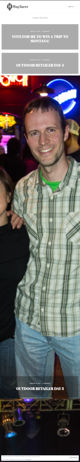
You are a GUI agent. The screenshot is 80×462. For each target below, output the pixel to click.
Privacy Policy (28, 459)
